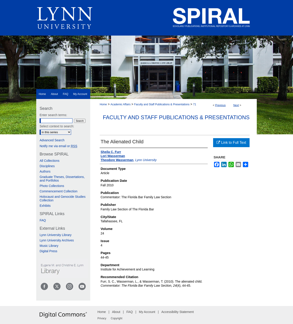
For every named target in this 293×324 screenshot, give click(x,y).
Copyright (116, 318)
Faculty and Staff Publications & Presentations (161, 104)
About (116, 312)
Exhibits (45, 205)
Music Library (49, 246)
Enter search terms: (53, 115)
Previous (220, 105)
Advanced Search (52, 140)
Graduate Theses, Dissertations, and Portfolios (62, 178)
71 (194, 104)
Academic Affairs (120, 104)
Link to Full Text (231, 142)
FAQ (43, 220)
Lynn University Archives (57, 240)
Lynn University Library (56, 235)
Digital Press (48, 251)
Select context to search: (57, 126)
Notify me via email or (58, 146)
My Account (147, 312)
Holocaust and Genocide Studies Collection (63, 198)
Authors (45, 171)
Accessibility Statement (177, 312)
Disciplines (47, 166)
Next (236, 105)
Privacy (101, 318)
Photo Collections (52, 186)
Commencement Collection (58, 191)
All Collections (49, 160)
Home (103, 104)
